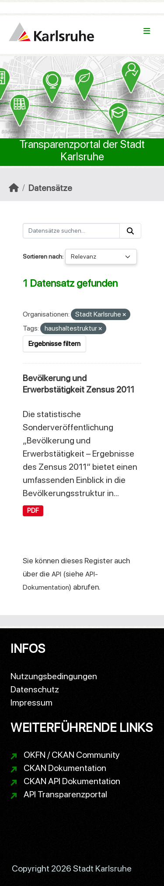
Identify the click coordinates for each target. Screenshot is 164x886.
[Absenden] (130, 230)
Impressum (31, 702)
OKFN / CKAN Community (72, 754)
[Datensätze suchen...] (71, 230)
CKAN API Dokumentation (72, 781)
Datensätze (50, 188)
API (56, 574)
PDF (33, 511)
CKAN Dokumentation (65, 768)
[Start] (14, 188)
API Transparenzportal (65, 794)
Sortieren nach (42, 256)
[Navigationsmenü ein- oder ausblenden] (146, 31)
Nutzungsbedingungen (53, 676)
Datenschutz (34, 689)
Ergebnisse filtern (54, 343)
